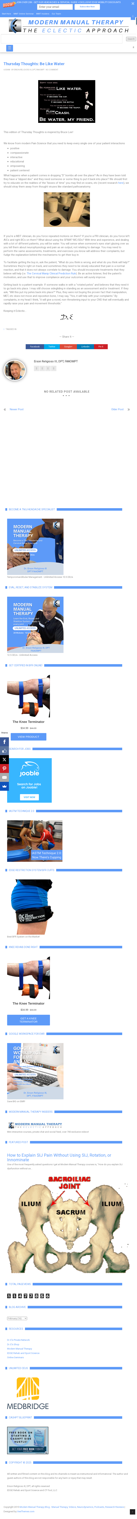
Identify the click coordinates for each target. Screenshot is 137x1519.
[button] (68, 5)
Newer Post (17, 409)
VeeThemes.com (25, 1511)
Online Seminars (15, 1357)
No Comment (52, 70)
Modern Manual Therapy (19, 1348)
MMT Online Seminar (24, 14)
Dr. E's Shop (13, 1344)
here (120, 182)
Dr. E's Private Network (18, 1340)
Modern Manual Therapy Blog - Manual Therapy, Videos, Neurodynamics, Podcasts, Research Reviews (72, 1507)
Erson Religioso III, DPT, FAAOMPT (29, 70)
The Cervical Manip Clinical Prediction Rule (51, 273)
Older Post (117, 409)
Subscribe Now (87, 7)
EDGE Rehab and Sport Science (23, 1353)
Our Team (56, 14)
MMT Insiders (42, 14)
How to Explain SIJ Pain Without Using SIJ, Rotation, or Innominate (59, 1157)
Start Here (6, 14)
